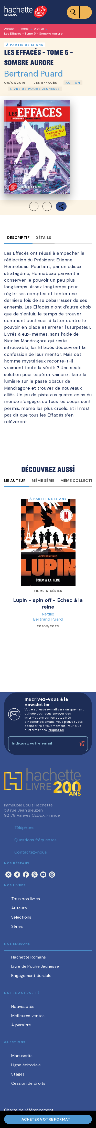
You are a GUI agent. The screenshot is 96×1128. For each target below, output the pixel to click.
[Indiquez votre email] (41, 743)
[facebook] (26, 874)
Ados (25, 29)
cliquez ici (56, 730)
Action (39, 29)
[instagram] (8, 874)
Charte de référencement (29, 1110)
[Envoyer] (82, 743)
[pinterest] (34, 874)
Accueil (9, 29)
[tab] (18, 237)
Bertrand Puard (33, 73)
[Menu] (79, 12)
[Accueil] (25, 12)
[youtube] (43, 874)
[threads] (52, 874)
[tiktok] (17, 874)
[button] (45, 82)
